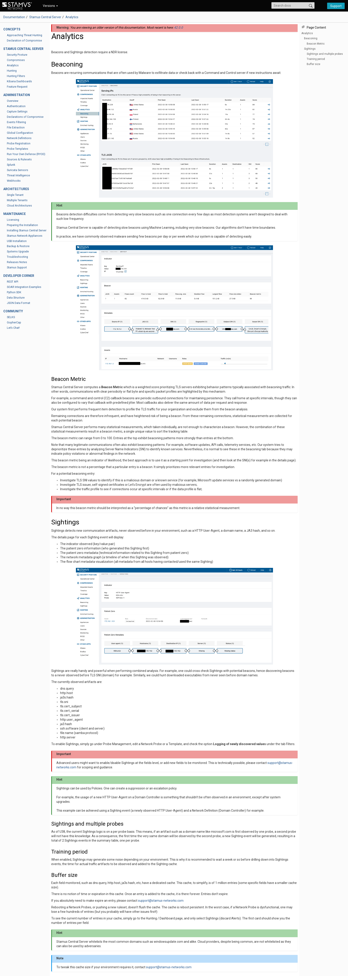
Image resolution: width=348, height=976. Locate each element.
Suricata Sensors (17, 170)
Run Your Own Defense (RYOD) (26, 154)
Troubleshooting (17, 256)
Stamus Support (17, 267)
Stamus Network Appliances (24, 235)
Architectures (16, 189)
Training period (316, 59)
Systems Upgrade (18, 251)
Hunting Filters (16, 76)
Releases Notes (17, 262)
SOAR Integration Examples (24, 287)
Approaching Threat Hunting (24, 35)
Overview (12, 100)
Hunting (12, 70)
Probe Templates (17, 148)
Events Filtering (16, 122)
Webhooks (14, 180)
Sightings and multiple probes (325, 53)
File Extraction (16, 127)
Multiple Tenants (17, 200)
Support (336, 6)
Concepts (11, 29)
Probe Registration (18, 143)
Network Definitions (19, 138)
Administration (16, 95)
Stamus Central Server (45, 17)
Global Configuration (20, 132)
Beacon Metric (316, 43)
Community (13, 311)
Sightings (310, 48)
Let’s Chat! (13, 327)
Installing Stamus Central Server (26, 230)
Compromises (16, 60)
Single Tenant (15, 195)
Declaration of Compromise (24, 40)
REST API (12, 281)
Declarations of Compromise (25, 116)
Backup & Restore (18, 246)
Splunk (11, 164)
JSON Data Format (18, 303)
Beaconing (310, 38)
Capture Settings (17, 111)
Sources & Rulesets (19, 159)
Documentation (14, 17)
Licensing (13, 219)
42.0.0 (178, 27)
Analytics (13, 65)
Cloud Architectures (19, 205)
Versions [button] (50, 6)
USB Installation (17, 241)
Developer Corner (18, 275)
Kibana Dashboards (19, 81)
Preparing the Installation (22, 225)
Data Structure (16, 297)
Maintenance (14, 214)
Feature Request (17, 86)
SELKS (11, 317)
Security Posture (17, 54)
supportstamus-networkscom (161, 900)
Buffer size (313, 64)
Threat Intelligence (18, 175)
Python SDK (14, 292)
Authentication (16, 106)
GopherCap (14, 322)
